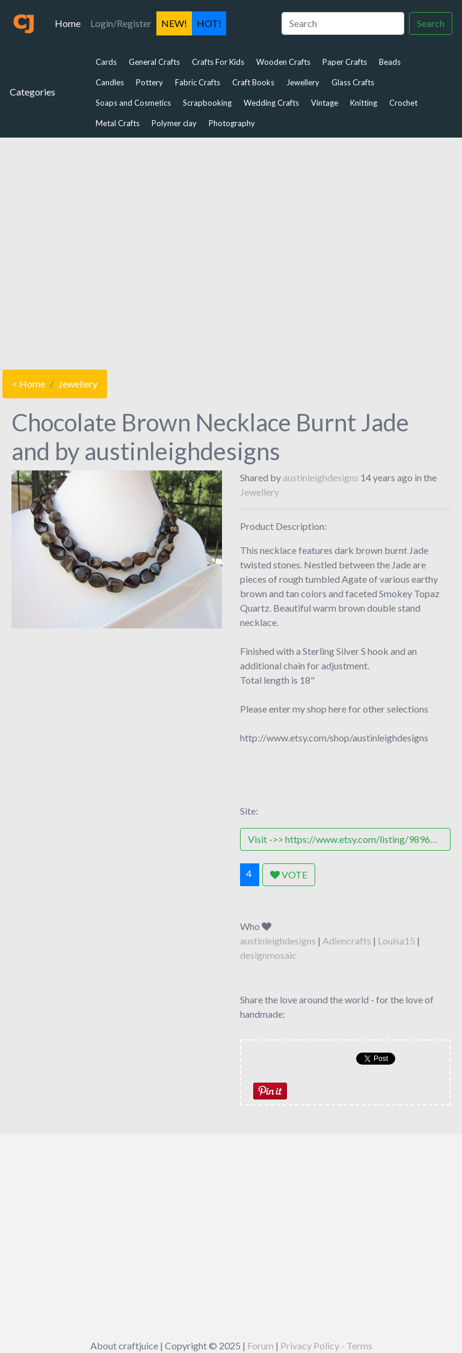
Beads (390, 62)
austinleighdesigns (321, 477)
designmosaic (268, 955)
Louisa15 (396, 940)
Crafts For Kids (218, 62)
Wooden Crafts (283, 62)
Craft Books (253, 82)
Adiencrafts (346, 940)
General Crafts (154, 62)
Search (431, 23)
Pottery (149, 82)
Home (70, 22)
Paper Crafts (344, 62)
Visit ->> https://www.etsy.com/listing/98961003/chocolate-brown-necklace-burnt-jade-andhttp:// (349, 839)
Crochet (403, 103)
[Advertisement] (231, 250)
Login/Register (121, 23)
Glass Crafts (352, 82)
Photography (232, 123)
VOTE (288, 874)
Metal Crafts (118, 123)
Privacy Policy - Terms (326, 1345)
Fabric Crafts (197, 82)
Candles (110, 82)
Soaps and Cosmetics (133, 103)
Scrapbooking (207, 103)
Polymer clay (174, 123)
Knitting (363, 103)
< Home (28, 383)
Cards (106, 62)
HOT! (209, 23)
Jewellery (302, 82)
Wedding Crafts (271, 103)
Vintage (324, 103)
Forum (260, 1345)
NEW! (174, 23)
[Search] (343, 23)
